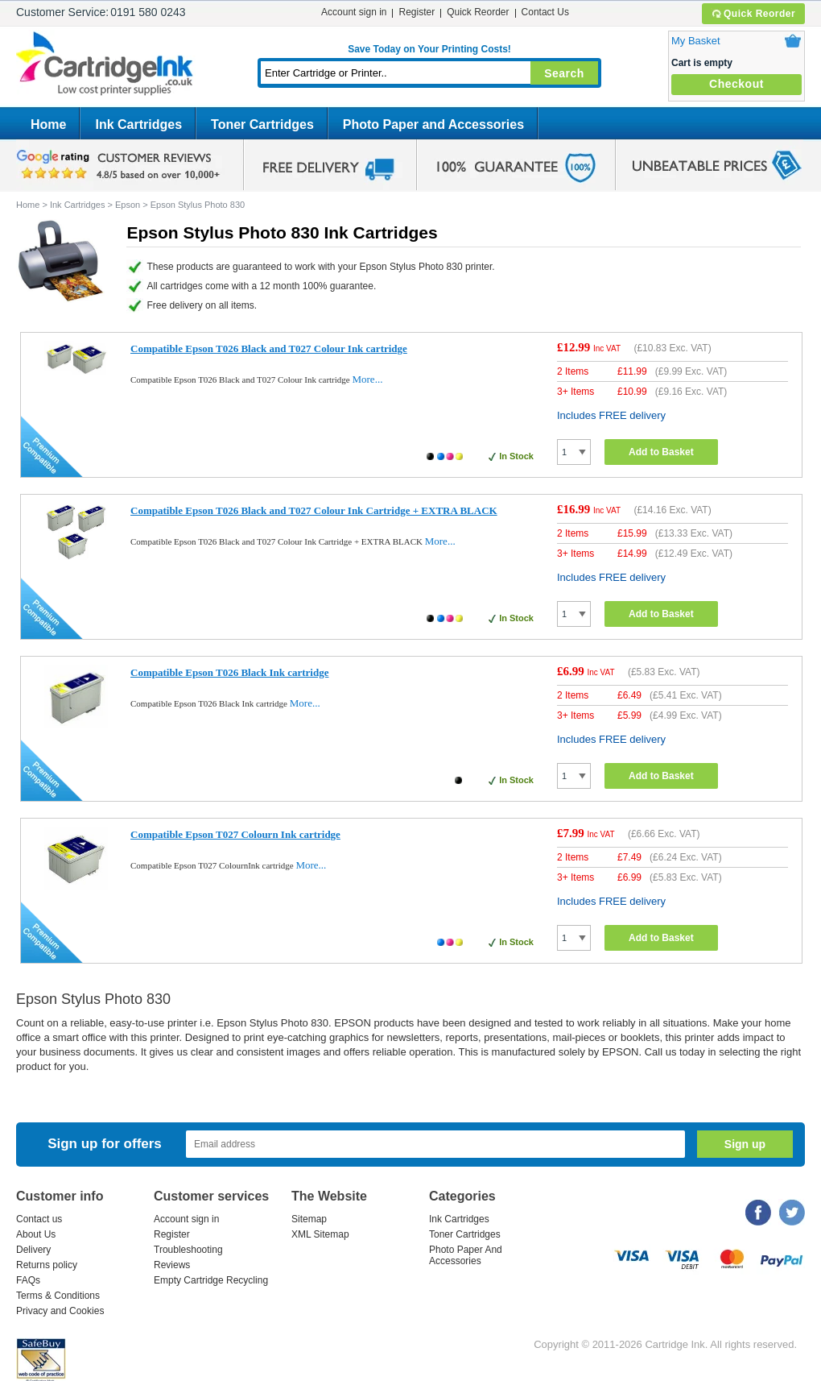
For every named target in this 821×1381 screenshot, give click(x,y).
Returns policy (46, 1265)
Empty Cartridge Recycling (211, 1280)
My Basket (695, 41)
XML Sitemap (320, 1234)
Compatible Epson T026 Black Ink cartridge (229, 672)
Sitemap (309, 1219)
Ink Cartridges (138, 124)
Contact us (39, 1219)
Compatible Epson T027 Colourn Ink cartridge (235, 834)
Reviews (172, 1265)
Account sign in (353, 12)
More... (367, 379)
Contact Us (545, 12)
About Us (36, 1234)
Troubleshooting (188, 1249)
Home (48, 124)
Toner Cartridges (262, 124)
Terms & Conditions (58, 1295)
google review (120, 165)
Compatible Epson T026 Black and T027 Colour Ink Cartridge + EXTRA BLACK (313, 510)
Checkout (736, 83)
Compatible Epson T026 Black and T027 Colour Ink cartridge (268, 348)
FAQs (28, 1280)
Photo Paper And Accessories (465, 1255)
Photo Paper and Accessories (433, 124)
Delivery (33, 1249)
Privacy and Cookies (60, 1311)
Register (416, 12)
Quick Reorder (753, 13)
